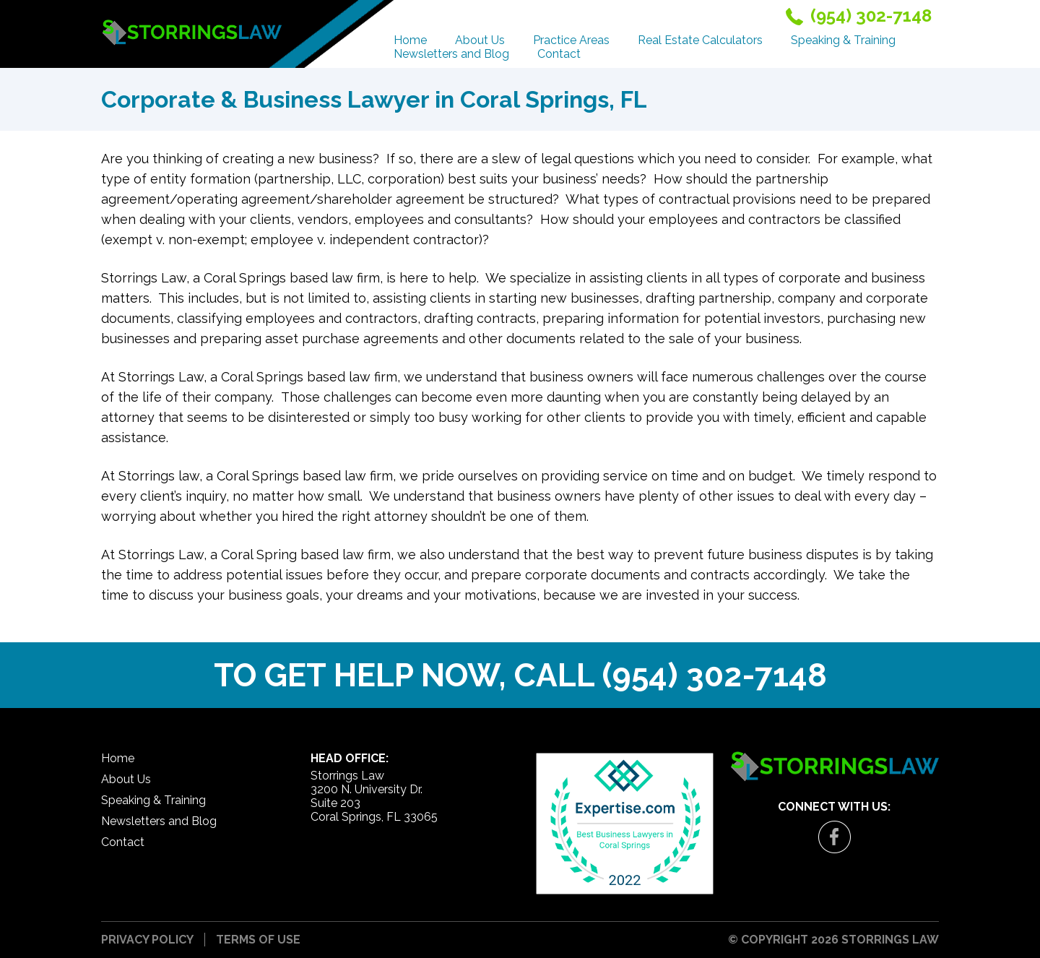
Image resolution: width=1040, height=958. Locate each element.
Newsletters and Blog (451, 54)
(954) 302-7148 (714, 675)
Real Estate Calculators (700, 40)
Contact (559, 54)
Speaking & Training (843, 40)
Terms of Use (258, 939)
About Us (480, 40)
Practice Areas (571, 40)
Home (410, 40)
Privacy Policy (147, 939)
